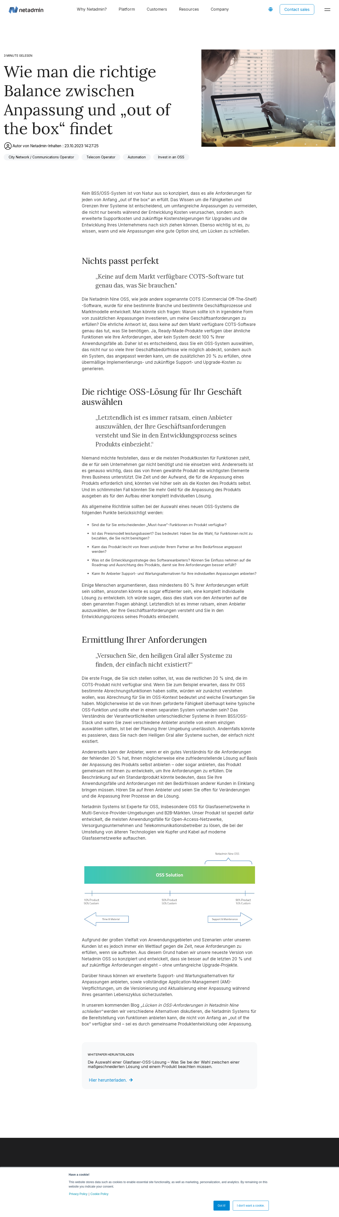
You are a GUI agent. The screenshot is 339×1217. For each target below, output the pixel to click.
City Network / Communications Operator (41, 157)
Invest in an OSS (171, 157)
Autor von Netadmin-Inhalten (33, 146)
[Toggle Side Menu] (328, 9)
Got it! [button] (222, 1205)
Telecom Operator (100, 157)
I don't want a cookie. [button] (251, 1205)
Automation (137, 157)
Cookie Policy (99, 1194)
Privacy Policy (78, 1194)
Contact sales (297, 9)
